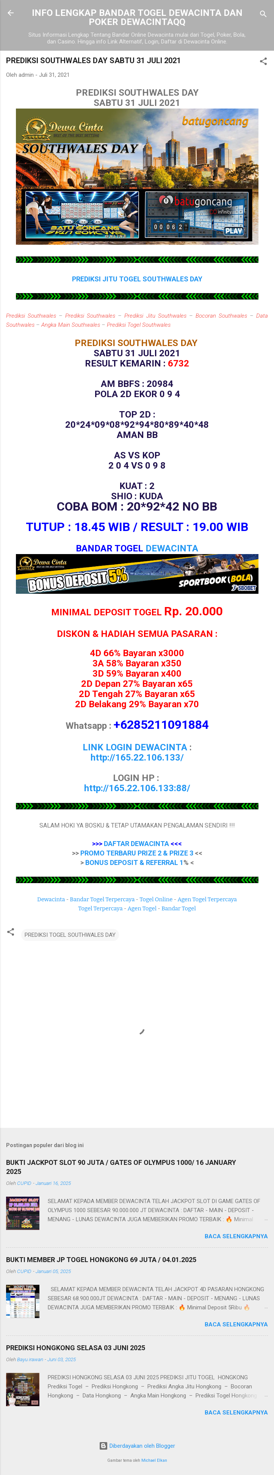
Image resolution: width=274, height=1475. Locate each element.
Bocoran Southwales (221, 315)
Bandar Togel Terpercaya (102, 899)
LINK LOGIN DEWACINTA (135, 747)
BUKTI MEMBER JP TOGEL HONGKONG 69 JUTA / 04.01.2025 (101, 1260)
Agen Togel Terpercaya (207, 899)
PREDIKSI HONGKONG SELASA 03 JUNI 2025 (75, 1348)
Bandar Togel (178, 908)
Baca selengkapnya (236, 1236)
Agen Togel (142, 908)
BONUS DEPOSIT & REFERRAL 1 (134, 862)
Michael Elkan (154, 1460)
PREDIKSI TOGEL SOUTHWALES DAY (70, 935)
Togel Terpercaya (100, 908)
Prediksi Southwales (31, 315)
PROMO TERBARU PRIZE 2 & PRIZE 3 (136, 853)
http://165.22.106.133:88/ (137, 788)
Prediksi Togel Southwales (139, 324)
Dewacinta (51, 899)
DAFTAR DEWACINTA (136, 844)
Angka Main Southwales (70, 324)
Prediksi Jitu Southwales (155, 315)
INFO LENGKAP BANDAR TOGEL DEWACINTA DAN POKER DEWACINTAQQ (137, 17)
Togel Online (155, 899)
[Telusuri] (263, 15)
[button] (263, 62)
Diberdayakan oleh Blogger (137, 1445)
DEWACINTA (172, 548)
